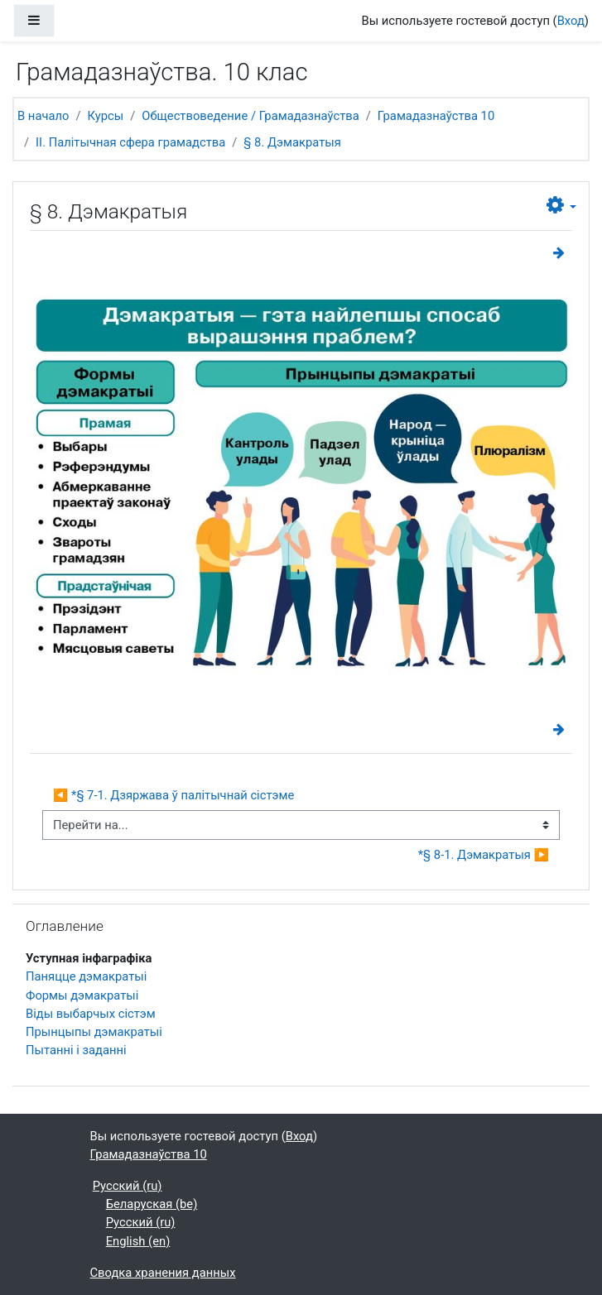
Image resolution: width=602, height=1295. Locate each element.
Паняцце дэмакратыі (86, 976)
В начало (43, 115)
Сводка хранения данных (163, 1272)
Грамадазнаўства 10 (436, 115)
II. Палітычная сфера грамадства (130, 142)
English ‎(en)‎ (138, 1241)
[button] (561, 205)
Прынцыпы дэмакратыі (94, 1031)
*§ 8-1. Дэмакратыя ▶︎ (483, 854)
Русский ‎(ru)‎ (127, 1185)
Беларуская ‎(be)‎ (152, 1204)
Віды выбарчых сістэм (91, 1013)
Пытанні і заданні (76, 1050)
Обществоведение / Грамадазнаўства (250, 115)
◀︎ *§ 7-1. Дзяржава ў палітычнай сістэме (173, 795)
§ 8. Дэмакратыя (291, 142)
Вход (571, 20)
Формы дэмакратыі (82, 995)
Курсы (106, 115)
